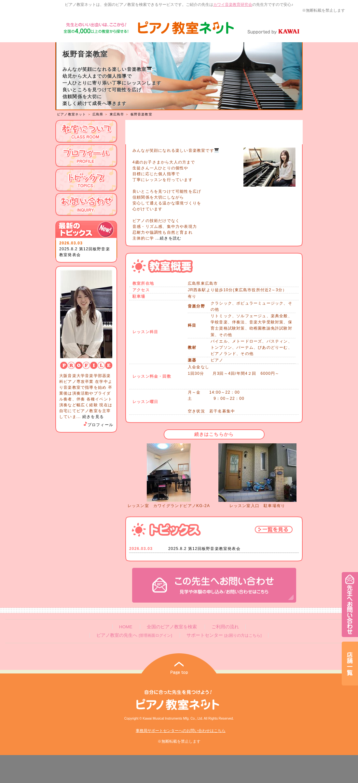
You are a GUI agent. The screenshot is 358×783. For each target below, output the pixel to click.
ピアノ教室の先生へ (134, 635)
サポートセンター (223, 635)
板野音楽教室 (141, 114)
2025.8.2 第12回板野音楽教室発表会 (204, 548)
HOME (125, 626)
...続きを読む (167, 238)
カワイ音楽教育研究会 (232, 4)
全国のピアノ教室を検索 (172, 626)
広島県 (97, 114)
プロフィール (98, 425)
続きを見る (93, 416)
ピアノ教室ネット (71, 114)
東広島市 (117, 114)
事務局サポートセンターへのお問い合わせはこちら (181, 731)
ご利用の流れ (225, 626)
